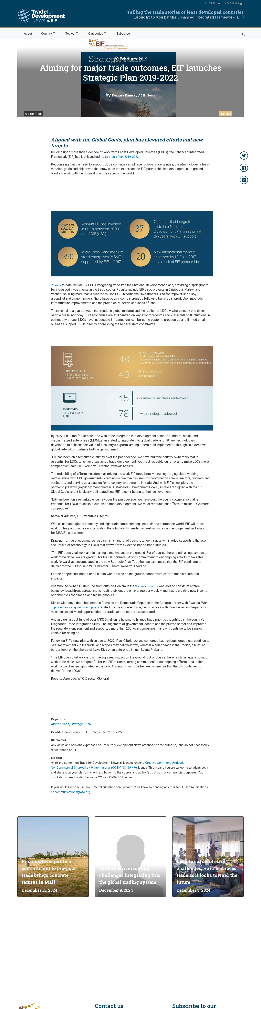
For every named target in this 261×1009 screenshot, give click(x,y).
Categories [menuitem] (95, 33)
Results (56, 285)
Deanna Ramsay (125, 95)
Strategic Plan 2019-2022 (122, 157)
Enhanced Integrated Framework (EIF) (210, 17)
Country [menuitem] (46, 33)
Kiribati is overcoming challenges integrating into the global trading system (129, 875)
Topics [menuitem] (70, 33)
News (150, 95)
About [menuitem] (28, 33)
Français (225, 114)
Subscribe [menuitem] (123, 33)
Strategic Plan (81, 724)
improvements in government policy (75, 607)
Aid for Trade (33, 114)
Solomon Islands (146, 586)
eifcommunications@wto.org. (71, 792)
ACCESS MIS (233, 3)
